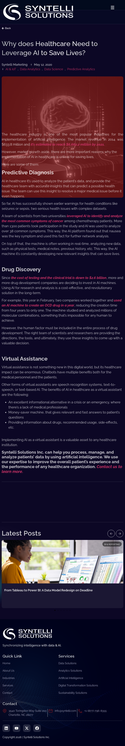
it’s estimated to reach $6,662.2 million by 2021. (68, 144)
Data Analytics (30, 69)
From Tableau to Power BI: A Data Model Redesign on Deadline (48, 590)
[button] (111, 533)
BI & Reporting (112, 544)
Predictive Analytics (81, 69)
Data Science (53, 69)
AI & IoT (11, 69)
